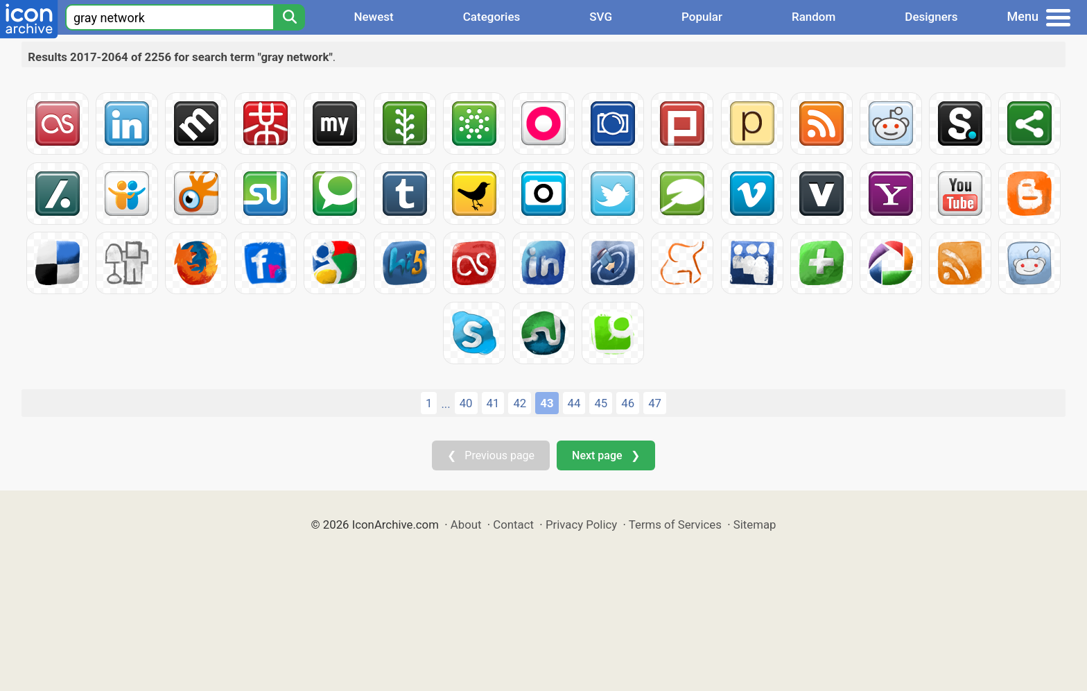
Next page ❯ (605, 455)
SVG (600, 17)
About (466, 524)
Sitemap (754, 524)
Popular (701, 17)
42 (519, 403)
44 (574, 403)
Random (813, 17)
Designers (931, 17)
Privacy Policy (581, 524)
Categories (492, 17)
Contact (513, 524)
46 (627, 403)
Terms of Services (675, 524)
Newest (373, 17)
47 (654, 403)
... (445, 404)
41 (493, 403)
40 (466, 403)
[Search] (289, 17)
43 (546, 403)
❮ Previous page (490, 455)
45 (600, 403)
